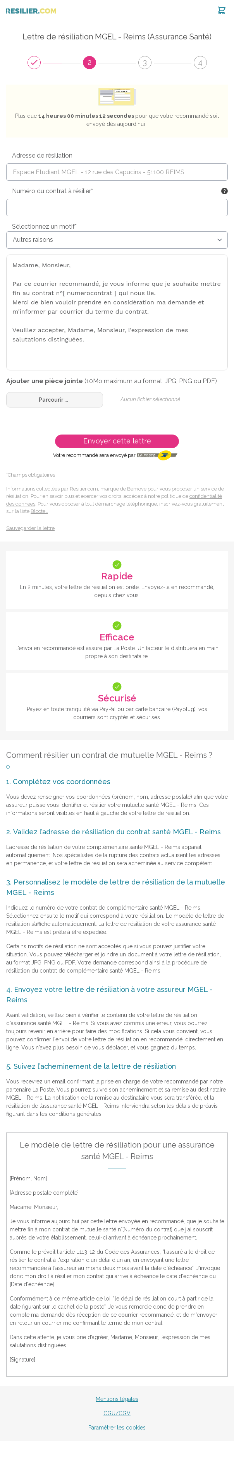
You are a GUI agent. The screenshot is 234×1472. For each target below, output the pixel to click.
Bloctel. (39, 511)
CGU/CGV (117, 1413)
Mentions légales (117, 1399)
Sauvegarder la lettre (30, 528)
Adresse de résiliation (42, 155)
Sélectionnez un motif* (44, 226)
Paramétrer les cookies (117, 1427)
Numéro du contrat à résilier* (52, 191)
